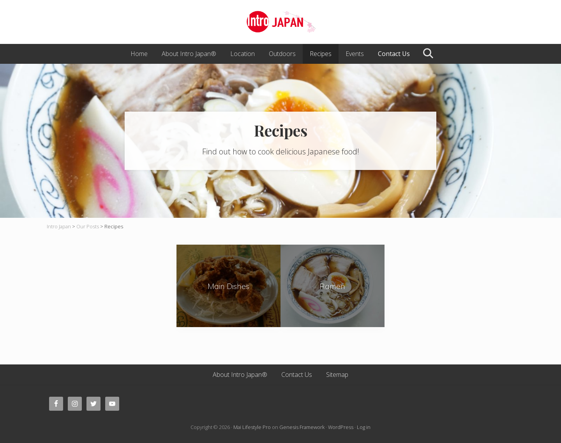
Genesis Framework (302, 427)
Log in (363, 427)
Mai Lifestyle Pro (252, 427)
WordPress (340, 427)
